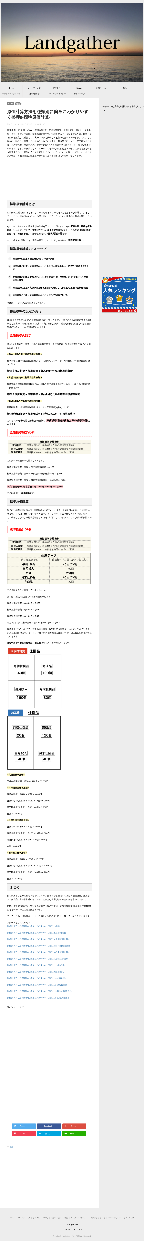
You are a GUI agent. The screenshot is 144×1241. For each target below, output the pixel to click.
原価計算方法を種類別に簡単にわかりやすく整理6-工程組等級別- (38, 959)
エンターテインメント (11, 94)
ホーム (11, 88)
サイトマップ (79, 94)
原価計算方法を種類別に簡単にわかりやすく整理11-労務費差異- (37, 985)
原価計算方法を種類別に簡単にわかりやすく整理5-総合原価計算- (38, 952)
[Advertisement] (49, 177)
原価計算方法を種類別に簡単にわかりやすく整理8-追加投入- (36, 972)
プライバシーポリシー (56, 94)
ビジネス (56, 88)
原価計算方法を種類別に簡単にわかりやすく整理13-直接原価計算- (38, 998)
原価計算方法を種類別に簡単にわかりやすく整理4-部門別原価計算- (39, 946)
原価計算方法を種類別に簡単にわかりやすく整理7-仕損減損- (36, 965)
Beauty (79, 88)
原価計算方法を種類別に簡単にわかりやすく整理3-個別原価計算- (38, 939)
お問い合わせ (33, 94)
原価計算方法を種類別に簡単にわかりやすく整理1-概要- (33, 926)
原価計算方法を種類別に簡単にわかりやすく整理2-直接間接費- (37, 933)
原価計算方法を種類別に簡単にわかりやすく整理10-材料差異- (36, 978)
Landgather (72, 1224)
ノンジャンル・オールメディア (72, 1230)
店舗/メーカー (102, 88)
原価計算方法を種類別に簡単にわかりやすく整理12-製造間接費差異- (39, 991)
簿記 (125, 88)
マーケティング (34, 88)
